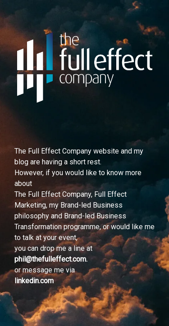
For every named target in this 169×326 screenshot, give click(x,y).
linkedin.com (34, 280)
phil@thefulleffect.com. (50, 259)
